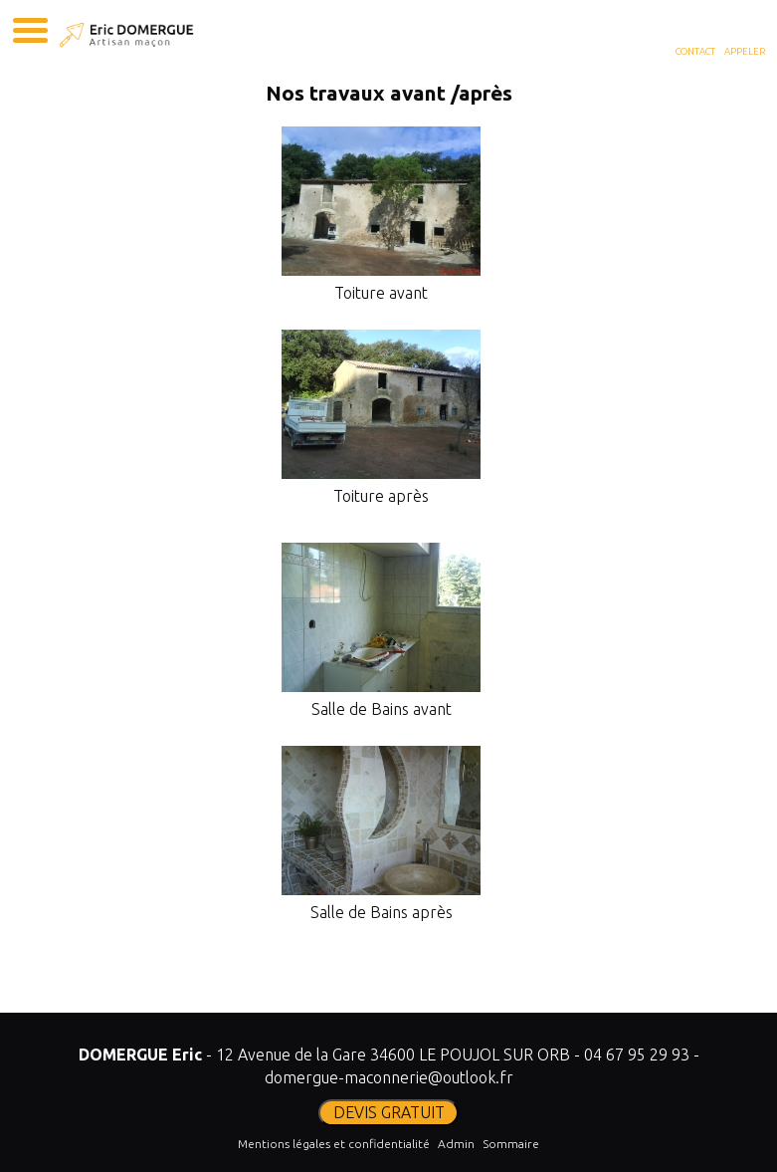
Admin (456, 1143)
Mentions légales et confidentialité (334, 1143)
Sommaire (511, 1143)
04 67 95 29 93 (636, 1054)
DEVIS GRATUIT (389, 1112)
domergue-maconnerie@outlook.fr (389, 1077)
